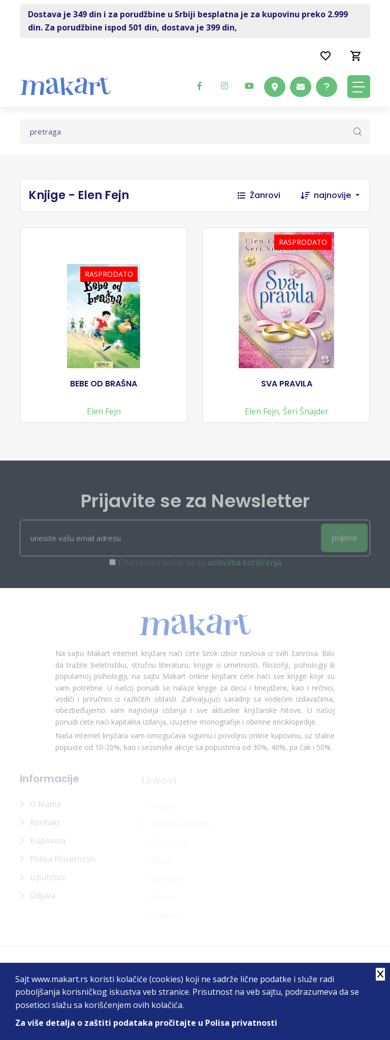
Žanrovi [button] (259, 195)
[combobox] (342, 195)
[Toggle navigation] (358, 86)
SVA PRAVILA (286, 385)
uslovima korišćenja (244, 568)
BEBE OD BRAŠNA (103, 385)
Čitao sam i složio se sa (199, 568)
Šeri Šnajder (306, 412)
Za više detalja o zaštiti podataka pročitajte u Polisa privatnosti (146, 1022)
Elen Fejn (104, 412)
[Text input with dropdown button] (195, 131)
